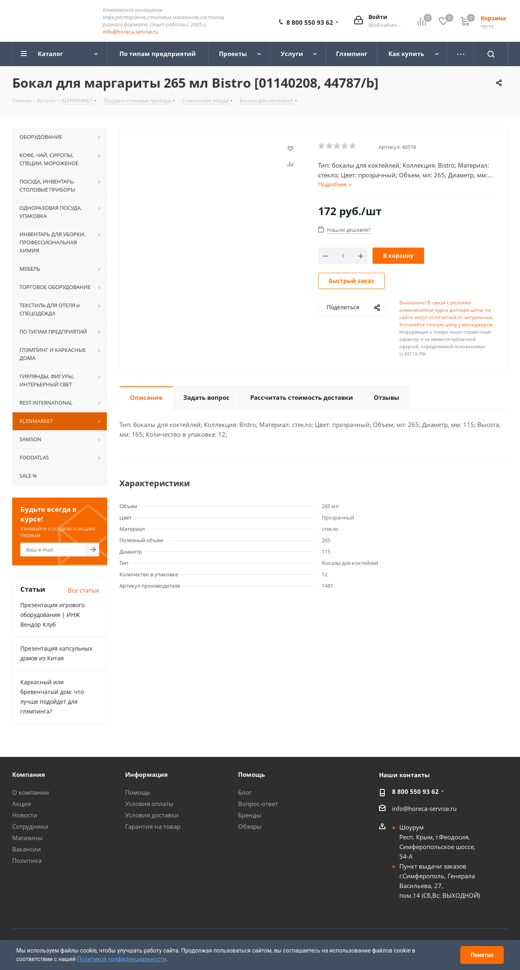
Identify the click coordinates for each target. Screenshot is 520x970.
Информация (146, 775)
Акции (21, 804)
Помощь (137, 793)
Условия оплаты (149, 804)
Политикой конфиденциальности (121, 959)
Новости (24, 815)
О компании (30, 793)
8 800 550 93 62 (309, 22)
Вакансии (26, 849)
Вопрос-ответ (258, 804)
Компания (28, 775)
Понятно (482, 955)
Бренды (249, 815)
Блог (244, 793)
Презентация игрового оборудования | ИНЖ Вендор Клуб (52, 615)
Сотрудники (30, 827)
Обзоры (250, 827)
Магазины (27, 838)
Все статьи (83, 590)
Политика (26, 861)
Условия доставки (152, 815)
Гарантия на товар (152, 827)
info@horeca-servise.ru (130, 32)
